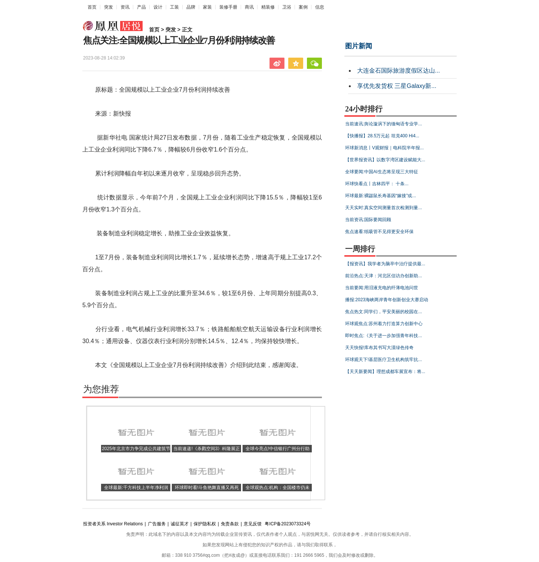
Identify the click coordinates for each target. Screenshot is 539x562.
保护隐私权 (205, 523)
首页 (92, 7)
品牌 (190, 7)
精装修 (268, 7)
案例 (303, 7)
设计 (157, 7)
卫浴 (286, 7)
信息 (319, 7)
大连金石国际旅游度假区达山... (398, 70)
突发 (108, 7)
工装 (174, 7)
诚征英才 (180, 523)
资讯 (125, 7)
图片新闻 (358, 46)
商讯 (249, 7)
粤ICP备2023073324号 (288, 523)
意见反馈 (253, 523)
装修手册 (228, 7)
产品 (141, 7)
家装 (207, 7)
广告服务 (157, 523)
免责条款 (230, 523)
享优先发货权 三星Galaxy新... (396, 86)
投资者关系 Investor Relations (113, 523)
